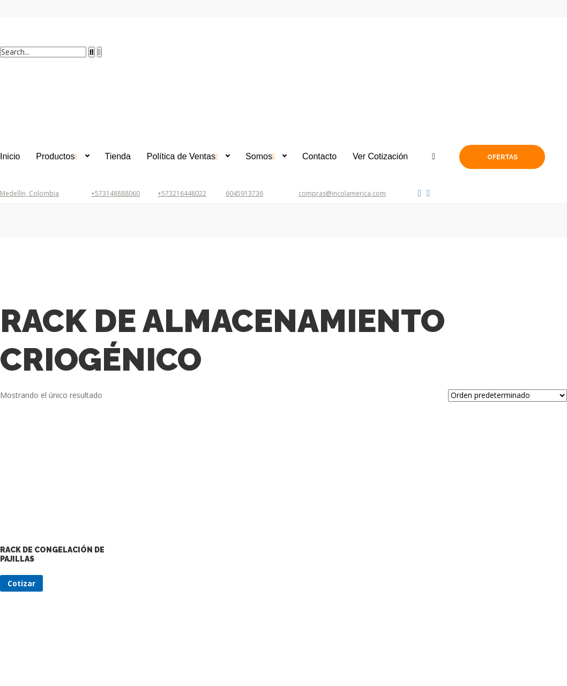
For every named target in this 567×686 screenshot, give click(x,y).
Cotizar (21, 583)
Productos (55, 156)
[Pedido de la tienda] (507, 395)
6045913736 (244, 193)
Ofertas (502, 157)
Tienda (118, 156)
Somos (258, 156)
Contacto (319, 156)
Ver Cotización (380, 156)
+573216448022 (182, 193)
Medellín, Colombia (29, 193)
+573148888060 (115, 193)
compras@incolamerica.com (342, 193)
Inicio (10, 156)
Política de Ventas (181, 156)
